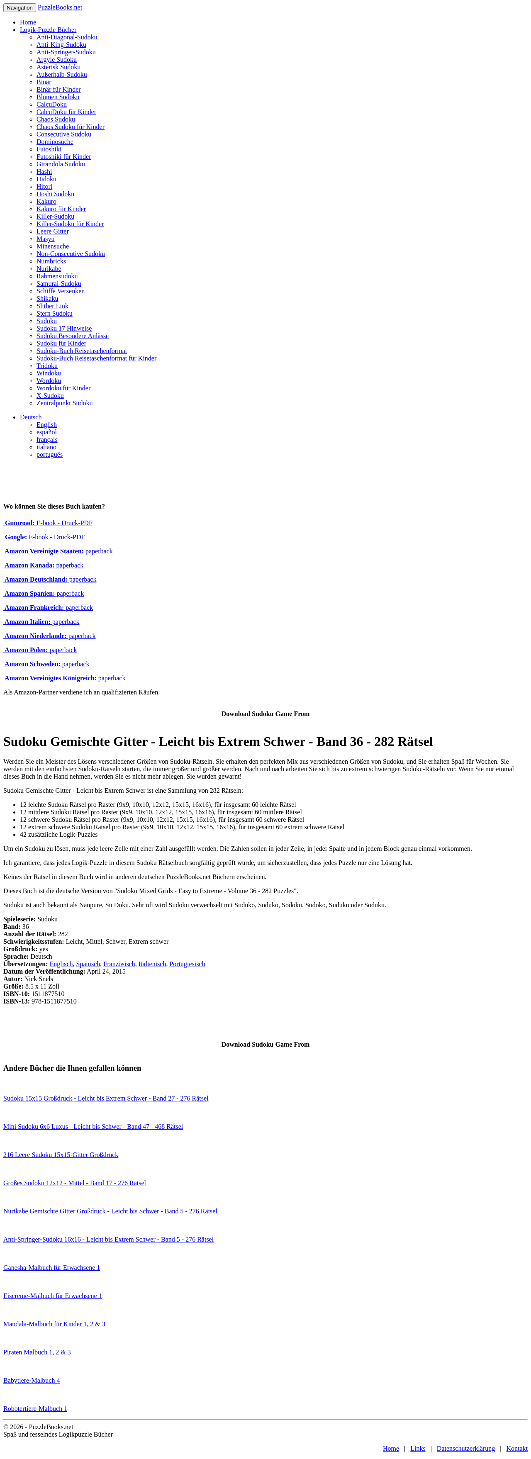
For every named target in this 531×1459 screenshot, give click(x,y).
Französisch (119, 963)
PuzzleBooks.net (60, 7)
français (47, 439)
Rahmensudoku (57, 276)
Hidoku (46, 179)
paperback (58, 551)
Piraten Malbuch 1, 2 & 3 (37, 1352)
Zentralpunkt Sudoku (65, 403)
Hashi (44, 171)
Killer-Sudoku (55, 216)
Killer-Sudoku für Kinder (70, 223)
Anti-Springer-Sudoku (66, 52)
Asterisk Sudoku (58, 67)
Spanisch (88, 963)
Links (417, 1448)
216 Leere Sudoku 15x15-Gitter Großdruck (60, 1154)
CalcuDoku (52, 104)
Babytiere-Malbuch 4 (31, 1380)
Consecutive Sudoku (64, 134)
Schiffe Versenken (61, 291)
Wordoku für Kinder (63, 388)
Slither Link (52, 305)
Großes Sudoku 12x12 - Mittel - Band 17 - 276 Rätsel (74, 1182)
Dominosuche (55, 141)
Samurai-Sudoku (59, 283)
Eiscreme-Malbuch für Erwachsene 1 (52, 1295)
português (50, 454)
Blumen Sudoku (58, 96)
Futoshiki (49, 149)
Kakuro (46, 201)
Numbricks (51, 261)
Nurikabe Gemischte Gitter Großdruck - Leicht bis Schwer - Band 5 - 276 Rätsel (110, 1211)
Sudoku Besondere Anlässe (73, 335)
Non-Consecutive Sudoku (71, 253)
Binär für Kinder (59, 89)
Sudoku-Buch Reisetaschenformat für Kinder (96, 358)
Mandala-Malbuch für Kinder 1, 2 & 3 (54, 1323)
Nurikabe (49, 268)
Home (28, 22)
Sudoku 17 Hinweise (64, 328)
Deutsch (30, 417)
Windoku (49, 373)
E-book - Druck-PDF (48, 522)
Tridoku (47, 365)
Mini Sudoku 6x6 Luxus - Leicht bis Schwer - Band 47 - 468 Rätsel (93, 1126)
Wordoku (49, 380)
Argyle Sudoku (57, 59)
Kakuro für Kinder (61, 208)
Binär (44, 81)
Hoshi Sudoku (55, 193)
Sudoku (47, 320)
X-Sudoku (50, 395)
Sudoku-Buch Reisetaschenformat (82, 350)
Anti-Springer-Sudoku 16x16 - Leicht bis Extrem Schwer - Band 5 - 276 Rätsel (108, 1239)
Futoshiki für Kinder (64, 156)
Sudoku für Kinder (61, 343)
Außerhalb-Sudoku (62, 74)
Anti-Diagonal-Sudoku (67, 37)
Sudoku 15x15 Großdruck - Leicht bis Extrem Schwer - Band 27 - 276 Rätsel (106, 1098)
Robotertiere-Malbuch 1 (35, 1408)
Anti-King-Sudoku (61, 44)
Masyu (46, 238)
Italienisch (152, 963)
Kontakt (517, 1448)
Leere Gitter (53, 231)
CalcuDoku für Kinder (66, 111)
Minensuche (53, 246)
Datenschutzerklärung (466, 1448)
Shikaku (47, 298)
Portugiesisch (187, 963)
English (47, 424)
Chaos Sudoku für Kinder (71, 126)
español (47, 432)
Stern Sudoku (55, 313)
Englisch (61, 963)
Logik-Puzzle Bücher (48, 29)
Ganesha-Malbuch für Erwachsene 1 (51, 1267)
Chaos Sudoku (56, 119)
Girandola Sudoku (61, 164)
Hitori (44, 186)
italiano (46, 447)
